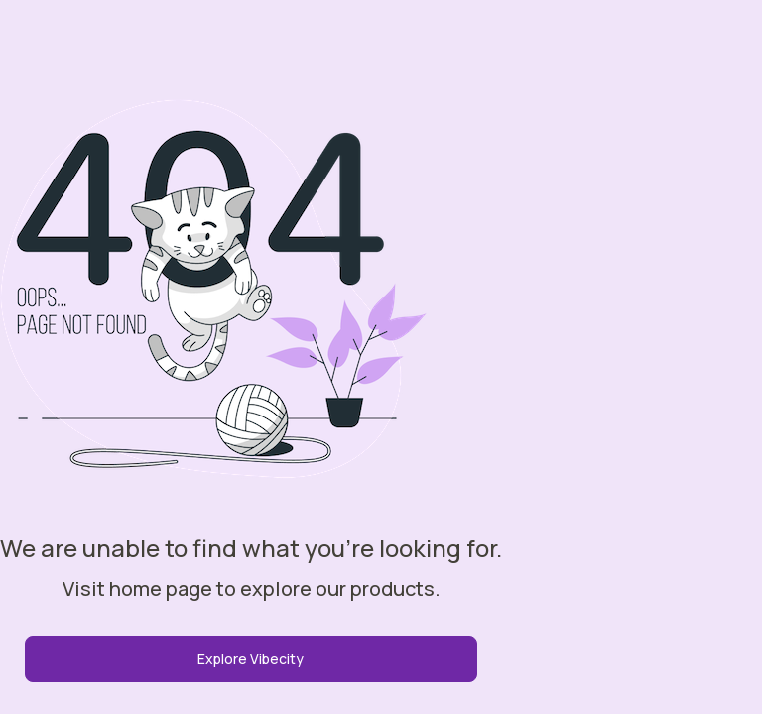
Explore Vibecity (250, 659)
